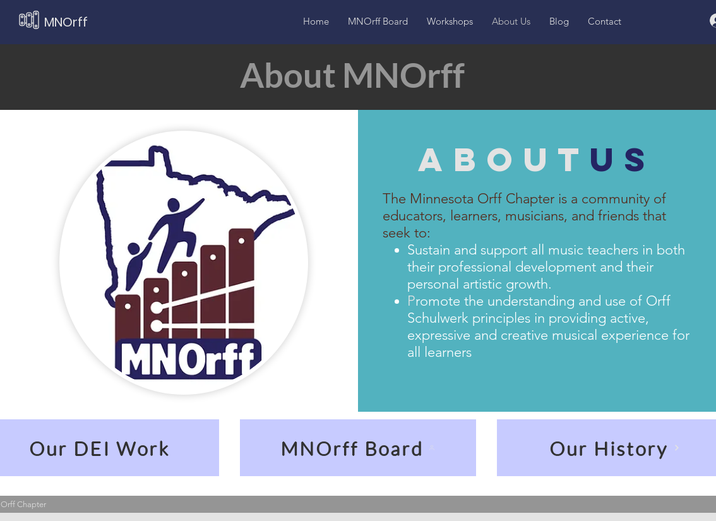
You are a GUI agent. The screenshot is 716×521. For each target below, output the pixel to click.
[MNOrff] (93, 22)
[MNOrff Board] (358, 447)
